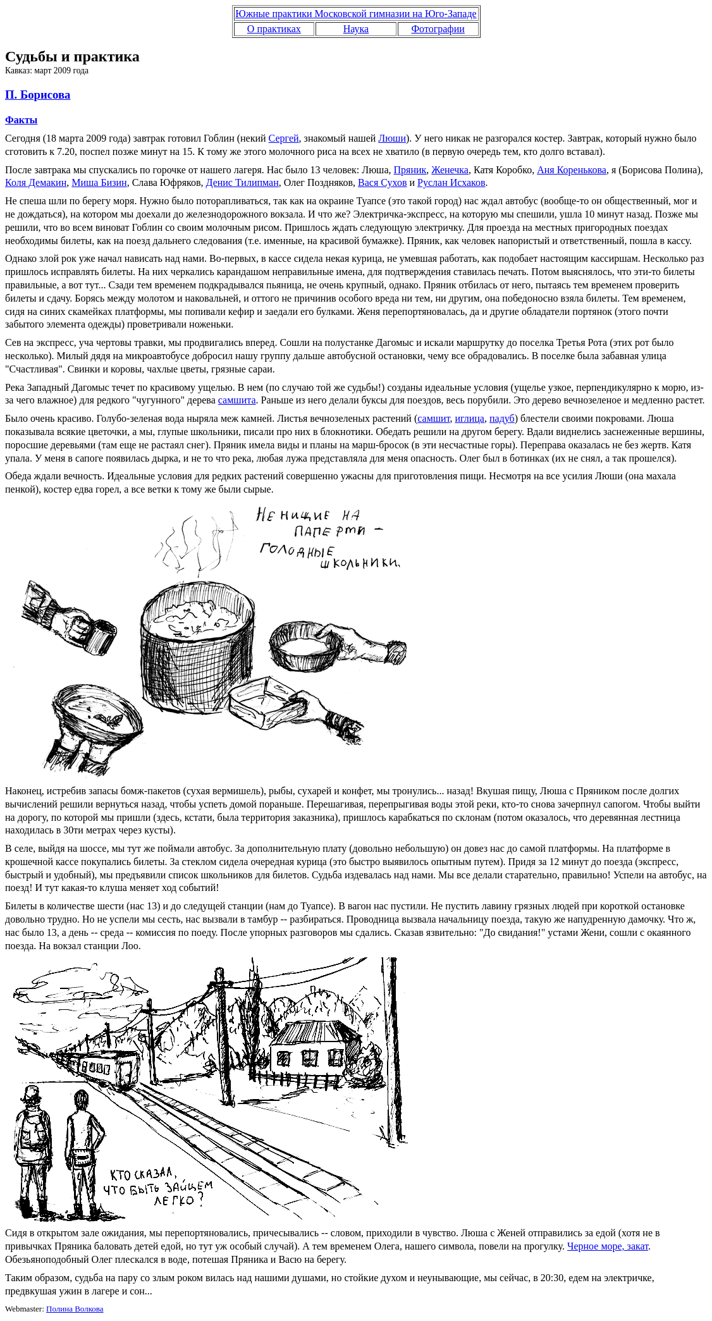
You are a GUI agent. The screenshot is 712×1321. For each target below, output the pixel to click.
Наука (356, 28)
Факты (21, 119)
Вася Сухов (382, 182)
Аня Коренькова (571, 169)
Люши (392, 138)
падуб (502, 418)
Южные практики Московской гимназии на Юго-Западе (355, 13)
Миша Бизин (98, 182)
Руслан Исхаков (451, 182)
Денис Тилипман (242, 182)
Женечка (450, 169)
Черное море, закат (607, 1246)
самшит (433, 418)
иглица (469, 418)
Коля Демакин (35, 182)
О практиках (274, 28)
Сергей (284, 138)
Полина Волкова (75, 1308)
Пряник (410, 169)
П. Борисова (37, 94)
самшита (237, 400)
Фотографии (437, 28)
